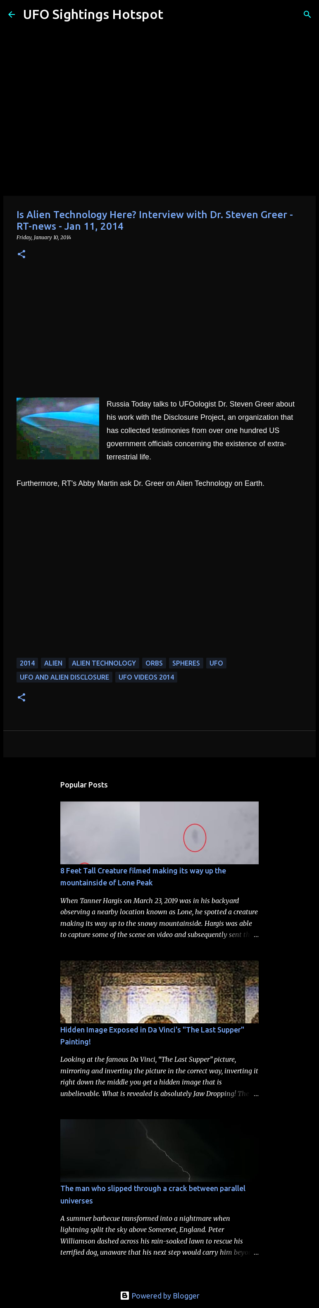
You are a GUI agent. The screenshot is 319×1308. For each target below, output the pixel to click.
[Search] (175, 14)
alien (53, 663)
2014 (27, 663)
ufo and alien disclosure (64, 677)
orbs (154, 663)
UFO (216, 663)
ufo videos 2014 (146, 677)
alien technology (104, 663)
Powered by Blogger (160, 1295)
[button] (21, 254)
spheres (186, 663)
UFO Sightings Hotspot (93, 14)
